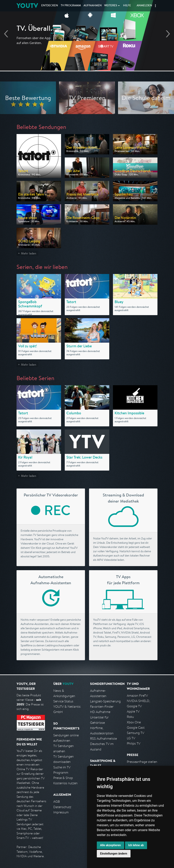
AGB (56, 801)
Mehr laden (28, 253)
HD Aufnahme (100, 712)
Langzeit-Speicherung (105, 701)
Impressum (61, 812)
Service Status (63, 701)
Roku (130, 717)
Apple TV (133, 711)
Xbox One (134, 722)
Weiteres (110, 5)
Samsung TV (135, 733)
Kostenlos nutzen (65, 783)
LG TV (131, 738)
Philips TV (133, 743)
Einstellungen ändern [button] (113, 853)
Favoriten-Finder (102, 706)
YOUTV (27, 5)
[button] (155, 5)
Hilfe (127, 5)
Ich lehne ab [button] (136, 845)
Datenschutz (62, 807)
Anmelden (144, 5)
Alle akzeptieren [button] (110, 845)
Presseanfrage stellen (142, 762)
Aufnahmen (93, 5)
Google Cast (136, 727)
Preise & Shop (63, 778)
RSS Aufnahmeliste (103, 738)
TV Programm (71, 5)
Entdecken (49, 5)
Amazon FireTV (137, 695)
